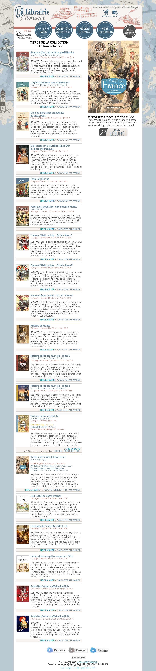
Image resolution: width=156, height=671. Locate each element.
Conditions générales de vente (84, 668)
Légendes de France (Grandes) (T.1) (49, 526)
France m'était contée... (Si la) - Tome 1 (51, 235)
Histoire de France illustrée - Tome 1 (50, 356)
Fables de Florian (39, 179)
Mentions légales (66, 668)
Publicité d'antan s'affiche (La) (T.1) (49, 586)
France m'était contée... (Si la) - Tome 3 (51, 295)
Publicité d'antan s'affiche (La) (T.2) (49, 616)
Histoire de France (40, 325)
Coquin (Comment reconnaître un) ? (50, 82)
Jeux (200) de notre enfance (45, 496)
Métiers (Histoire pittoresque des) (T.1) (51, 556)
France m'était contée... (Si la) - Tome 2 (51, 265)
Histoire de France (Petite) (44, 416)
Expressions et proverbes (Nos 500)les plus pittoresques (50, 147)
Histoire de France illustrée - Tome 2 (50, 386)
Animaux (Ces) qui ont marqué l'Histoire (52, 52)
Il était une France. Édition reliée (48, 457)
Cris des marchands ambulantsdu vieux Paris (47, 114)
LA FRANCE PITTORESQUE (87, 662)
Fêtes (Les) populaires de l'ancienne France (53, 206)
